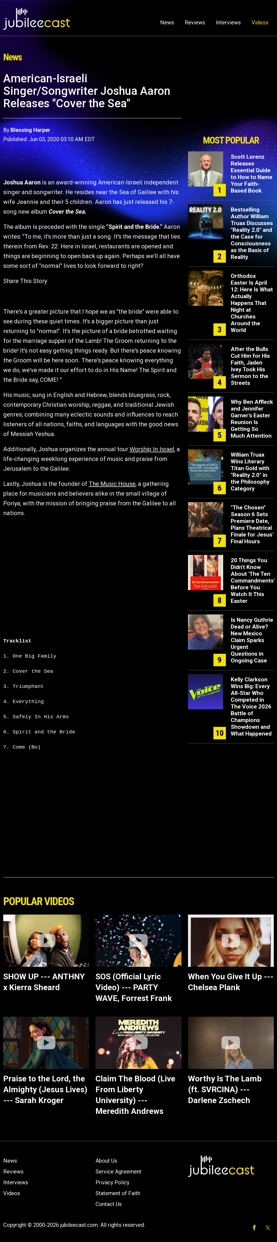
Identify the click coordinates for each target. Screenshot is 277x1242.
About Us (106, 1161)
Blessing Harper (30, 130)
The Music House (112, 483)
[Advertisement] (230, 102)
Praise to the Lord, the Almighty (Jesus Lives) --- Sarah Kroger (45, 1089)
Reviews (195, 22)
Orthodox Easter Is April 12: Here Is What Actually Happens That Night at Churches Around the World (252, 303)
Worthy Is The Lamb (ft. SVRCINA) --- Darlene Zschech (225, 1089)
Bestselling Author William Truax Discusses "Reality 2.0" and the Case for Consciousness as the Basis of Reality (252, 233)
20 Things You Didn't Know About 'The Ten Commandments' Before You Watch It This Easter (253, 580)
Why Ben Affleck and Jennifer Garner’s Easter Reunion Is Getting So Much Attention (252, 419)
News (167, 22)
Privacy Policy (112, 1182)
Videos (260, 22)
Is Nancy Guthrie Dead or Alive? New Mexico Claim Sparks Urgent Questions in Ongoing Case (252, 640)
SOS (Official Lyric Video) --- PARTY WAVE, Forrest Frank (133, 987)
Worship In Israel (152, 449)
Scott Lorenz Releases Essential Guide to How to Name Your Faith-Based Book (251, 174)
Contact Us (108, 1204)
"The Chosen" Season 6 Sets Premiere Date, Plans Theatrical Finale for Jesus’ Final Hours (252, 524)
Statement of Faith (117, 1193)
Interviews (228, 22)
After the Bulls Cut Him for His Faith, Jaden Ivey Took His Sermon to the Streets (250, 366)
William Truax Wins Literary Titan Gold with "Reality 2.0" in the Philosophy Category (250, 471)
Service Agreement (118, 1171)
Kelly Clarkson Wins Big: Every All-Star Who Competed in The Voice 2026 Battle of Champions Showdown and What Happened (251, 706)
